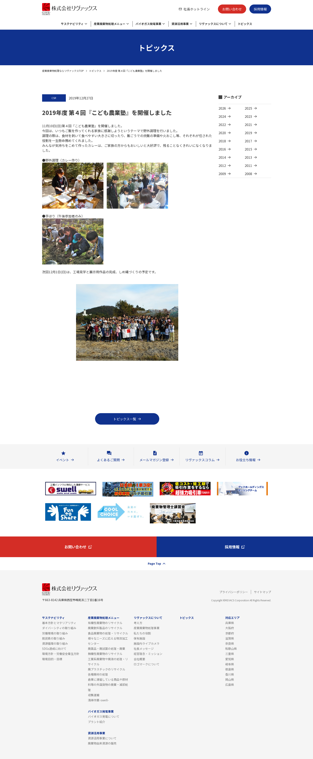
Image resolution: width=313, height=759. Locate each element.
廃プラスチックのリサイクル (106, 669)
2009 (222, 173)
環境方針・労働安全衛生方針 (60, 654)
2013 (248, 157)
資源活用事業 (96, 733)
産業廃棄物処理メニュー (103, 618)
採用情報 (260, 9)
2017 (248, 140)
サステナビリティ (53, 618)
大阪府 (229, 628)
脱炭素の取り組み (53, 638)
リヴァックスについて (148, 618)
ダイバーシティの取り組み (59, 628)
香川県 (229, 674)
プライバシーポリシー (233, 592)
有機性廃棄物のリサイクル (105, 623)
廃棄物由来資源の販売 (102, 743)
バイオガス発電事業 (101, 711)
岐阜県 (229, 664)
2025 (248, 108)
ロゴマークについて (146, 664)
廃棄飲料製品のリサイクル (105, 628)
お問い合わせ (232, 9)
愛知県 (229, 659)
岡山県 (229, 679)
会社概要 (139, 659)
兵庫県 (229, 623)
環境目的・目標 (52, 659)
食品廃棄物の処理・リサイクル (108, 633)
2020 (222, 132)
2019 (248, 132)
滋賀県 (229, 638)
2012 (222, 165)
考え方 (138, 623)
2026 (222, 108)
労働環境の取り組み (55, 633)
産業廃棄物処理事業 (146, 628)
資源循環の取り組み (55, 643)
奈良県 (229, 643)
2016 (222, 149)
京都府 (229, 633)
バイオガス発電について (103, 716)
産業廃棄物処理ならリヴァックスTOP (63, 70)
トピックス (95, 70)
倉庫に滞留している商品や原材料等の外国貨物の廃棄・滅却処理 (108, 684)
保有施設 (139, 638)
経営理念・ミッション (148, 654)
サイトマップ (262, 592)
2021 (248, 124)
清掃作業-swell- (98, 700)
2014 (222, 157)
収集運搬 (93, 695)
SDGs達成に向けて (54, 649)
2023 (248, 116)
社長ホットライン (197, 9)
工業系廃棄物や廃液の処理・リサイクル (108, 661)
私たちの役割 (142, 633)
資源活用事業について (102, 738)
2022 (222, 124)
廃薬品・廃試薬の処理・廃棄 (106, 649)
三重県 (229, 654)
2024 (222, 116)
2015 (248, 149)
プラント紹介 (96, 722)
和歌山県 (231, 649)
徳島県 (229, 669)
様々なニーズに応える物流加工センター (108, 640)
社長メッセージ (144, 649)
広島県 (229, 685)
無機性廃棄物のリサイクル (105, 654)
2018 (222, 140)
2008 (248, 173)
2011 (248, 165)
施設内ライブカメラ (146, 643)
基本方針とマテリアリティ (59, 623)
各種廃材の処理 (98, 674)
